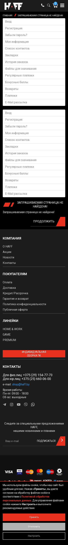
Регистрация (13, 28)
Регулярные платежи (19, 75)
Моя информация (17, 41)
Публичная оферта (15, 309)
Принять (34, 517)
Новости (8, 257)
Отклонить (34, 526)
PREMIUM (9, 340)
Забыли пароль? (16, 35)
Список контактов (17, 48)
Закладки (11, 55)
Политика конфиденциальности (24, 304)
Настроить (34, 535)
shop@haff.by (21, 384)
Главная (7, 15)
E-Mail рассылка (16, 102)
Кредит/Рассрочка (15, 293)
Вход (8, 21)
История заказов (16, 62)
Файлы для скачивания (20, 68)
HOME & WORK (12, 329)
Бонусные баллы (16, 82)
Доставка (9, 288)
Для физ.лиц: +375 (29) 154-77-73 (27, 375)
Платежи (11, 95)
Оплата (7, 282)
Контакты (9, 263)
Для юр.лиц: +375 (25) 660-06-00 (27, 379)
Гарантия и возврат (16, 298)
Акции (7, 252)
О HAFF (8, 246)
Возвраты (11, 89)
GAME (7, 334)
